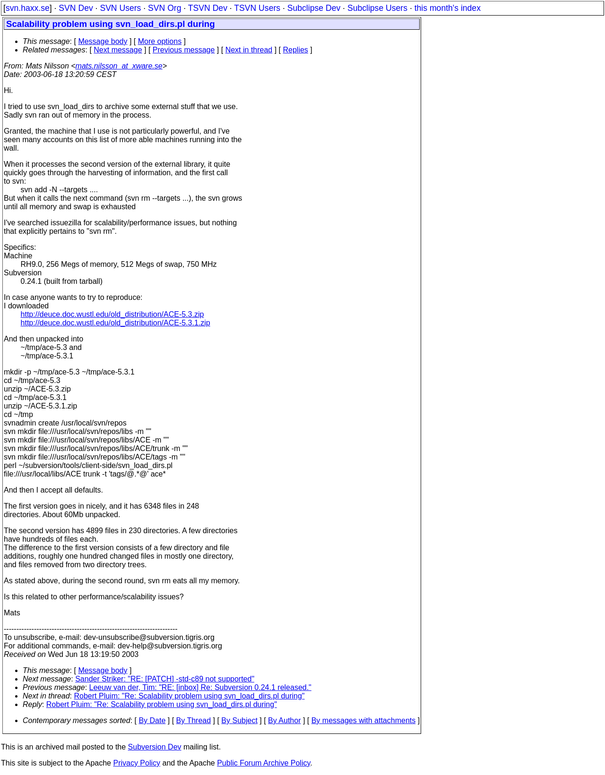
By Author (284, 720)
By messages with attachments (363, 720)
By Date (151, 720)
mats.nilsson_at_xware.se (119, 66)
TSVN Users (257, 8)
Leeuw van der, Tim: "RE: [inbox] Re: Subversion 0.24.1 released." (200, 687)
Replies (295, 50)
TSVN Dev (207, 8)
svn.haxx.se (28, 8)
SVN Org (164, 8)
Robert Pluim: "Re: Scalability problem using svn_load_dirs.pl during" (189, 696)
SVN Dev (76, 8)
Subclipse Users (377, 8)
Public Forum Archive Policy (263, 763)
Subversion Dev (155, 747)
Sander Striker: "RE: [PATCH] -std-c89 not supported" (164, 679)
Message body (102, 41)
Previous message (184, 50)
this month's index (448, 8)
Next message (118, 50)
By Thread (193, 720)
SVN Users (120, 8)
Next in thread (249, 50)
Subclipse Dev (313, 8)
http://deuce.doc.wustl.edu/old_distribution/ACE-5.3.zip (112, 314)
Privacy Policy (136, 763)
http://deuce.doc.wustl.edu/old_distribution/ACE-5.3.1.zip (115, 323)
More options (160, 41)
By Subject (239, 720)
